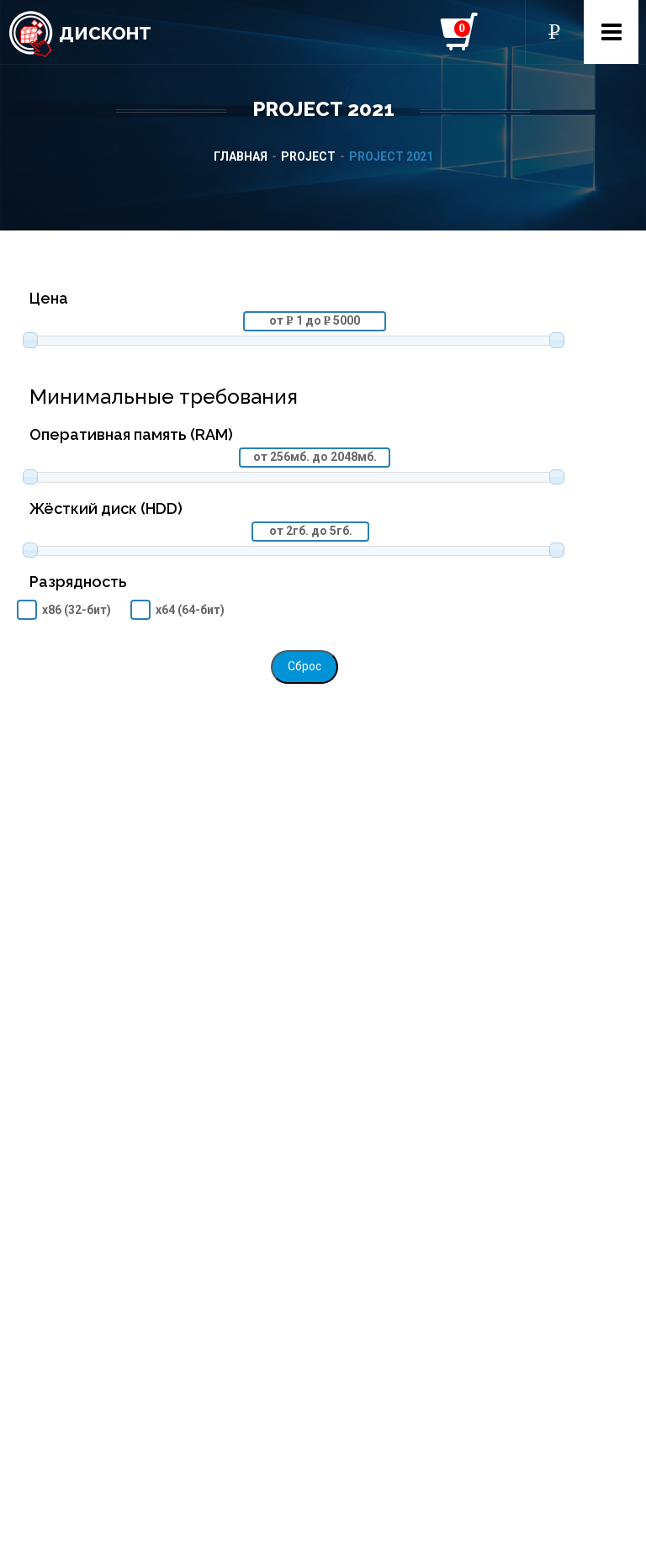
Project (308, 156)
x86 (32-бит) (76, 610)
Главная (240, 156)
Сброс (304, 666)
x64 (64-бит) (190, 610)
